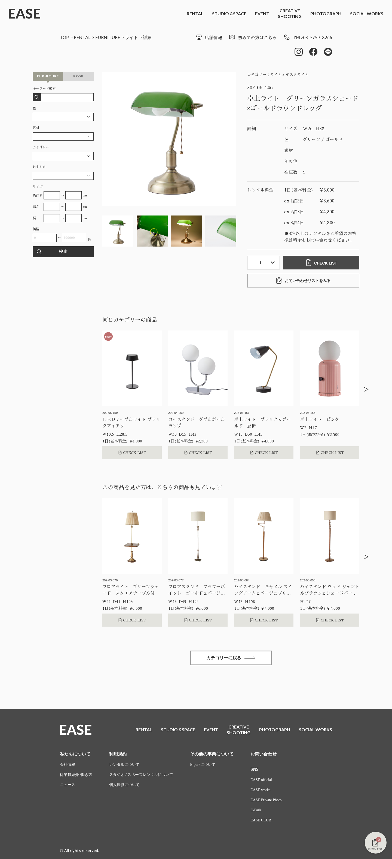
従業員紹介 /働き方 (76, 775)
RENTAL (195, 13)
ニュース (67, 785)
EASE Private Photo (265, 800)
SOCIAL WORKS (366, 13)
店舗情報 (209, 38)
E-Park (255, 810)
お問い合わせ (263, 754)
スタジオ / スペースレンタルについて (141, 775)
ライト (131, 37)
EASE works (260, 790)
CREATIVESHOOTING (290, 13)
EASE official (261, 780)
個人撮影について (124, 785)
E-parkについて (203, 765)
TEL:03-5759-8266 (307, 38)
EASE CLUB (260, 820)
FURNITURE (107, 37)
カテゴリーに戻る (230, 657)
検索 (63, 252)
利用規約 (118, 754)
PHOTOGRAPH (325, 13)
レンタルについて (124, 765)
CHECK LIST (321, 262)
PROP (78, 76)
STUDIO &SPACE (229, 13)
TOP (64, 37)
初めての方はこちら (253, 38)
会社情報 (67, 765)
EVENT (262, 13)
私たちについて (75, 754)
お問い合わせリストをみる (303, 280)
